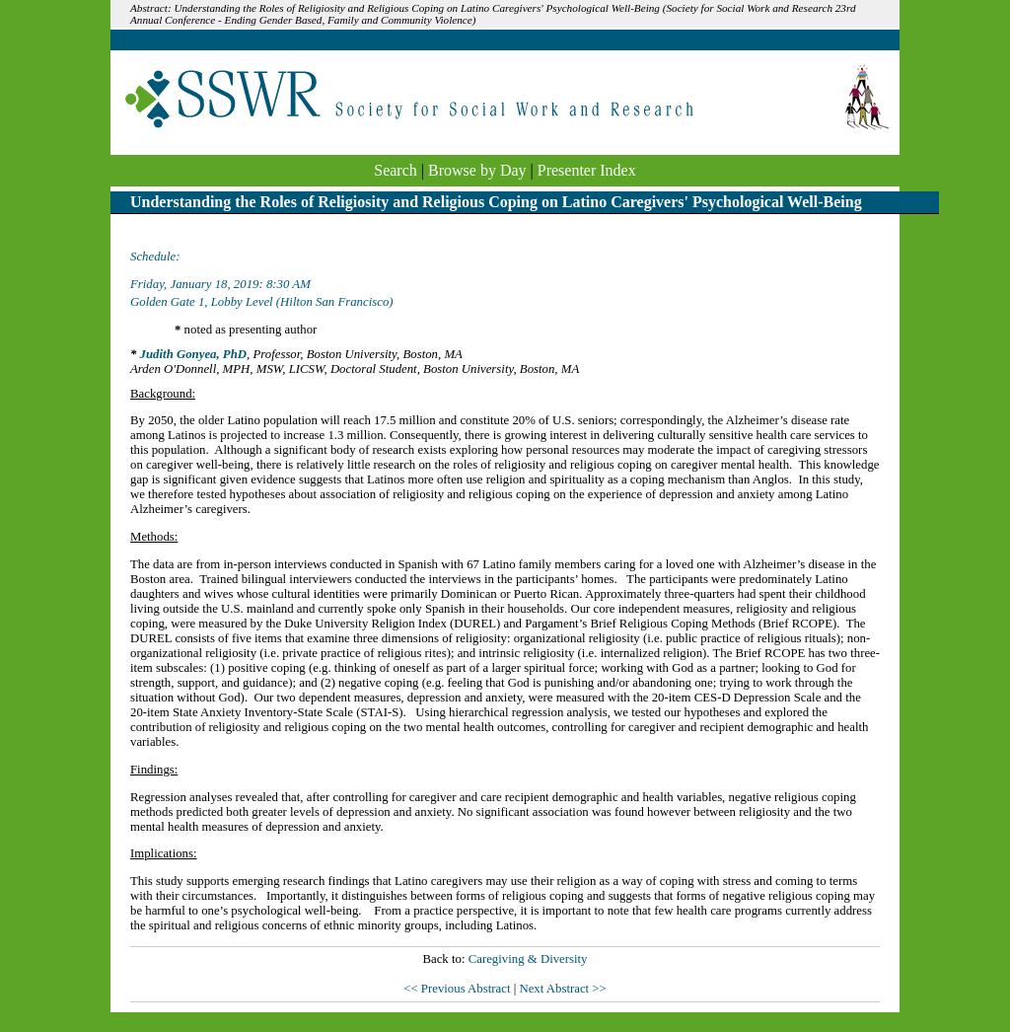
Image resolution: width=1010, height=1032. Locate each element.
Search (395, 170)
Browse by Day (477, 170)
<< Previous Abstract (458, 988)
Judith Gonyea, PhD (193, 354)
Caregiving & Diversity (528, 959)
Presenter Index (587, 170)
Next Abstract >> (562, 988)
